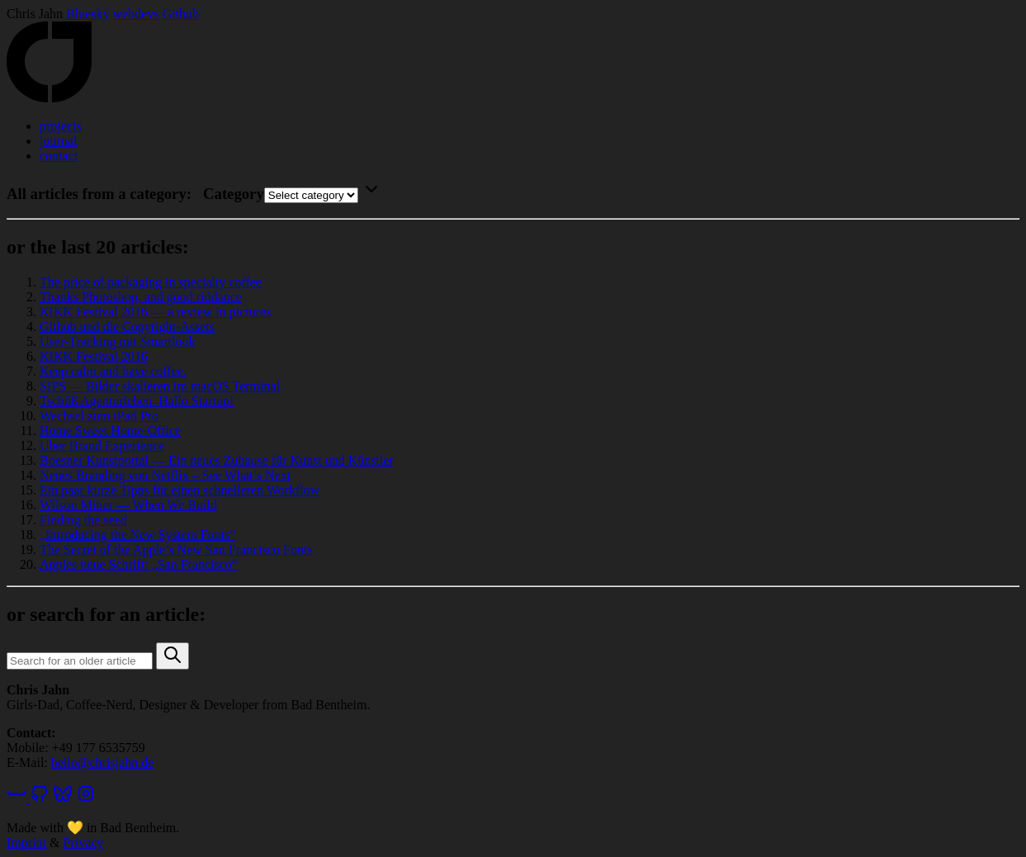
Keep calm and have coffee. (113, 371)
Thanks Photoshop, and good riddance (141, 297)
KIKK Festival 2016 (94, 356)
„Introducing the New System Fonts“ (137, 535)
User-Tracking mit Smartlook (117, 341)
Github (180, 14)
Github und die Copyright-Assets (127, 327)
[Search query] (80, 661)
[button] (172, 656)
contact (59, 156)
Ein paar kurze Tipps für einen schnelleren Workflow (179, 490)
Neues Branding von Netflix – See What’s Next (165, 475)
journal (58, 141)
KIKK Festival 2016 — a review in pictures (155, 312)
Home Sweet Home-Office (110, 431)
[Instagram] (86, 799)
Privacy (83, 843)
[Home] (49, 98)
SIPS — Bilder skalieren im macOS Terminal (160, 386)
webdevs (135, 14)
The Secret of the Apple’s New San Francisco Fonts (176, 549)
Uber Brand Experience (102, 445)
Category (233, 193)
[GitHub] (40, 799)
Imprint (26, 843)
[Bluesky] (63, 799)
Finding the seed (83, 520)
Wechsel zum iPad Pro (99, 416)
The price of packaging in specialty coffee (151, 282)
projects (61, 126)
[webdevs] (18, 799)
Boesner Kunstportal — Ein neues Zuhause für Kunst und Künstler (217, 460)
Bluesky (87, 14)
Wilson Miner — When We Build (128, 505)
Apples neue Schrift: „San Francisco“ (139, 564)
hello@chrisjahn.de (102, 762)
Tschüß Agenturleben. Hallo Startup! (137, 401)
